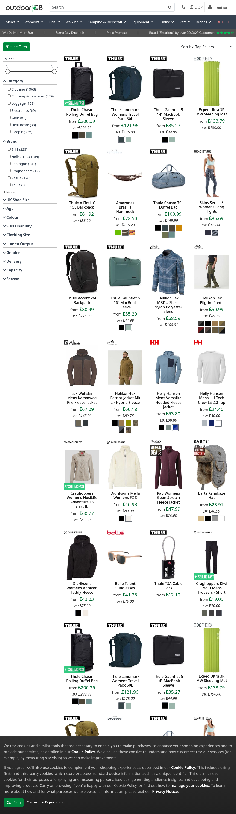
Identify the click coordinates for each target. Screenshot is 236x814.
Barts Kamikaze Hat (211, 495)
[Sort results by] (205, 46)
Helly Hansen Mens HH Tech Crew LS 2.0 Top (211, 398)
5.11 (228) (19, 149)
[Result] (9, 177)
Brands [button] (202, 22)
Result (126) (20, 178)
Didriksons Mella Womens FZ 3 (125, 495)
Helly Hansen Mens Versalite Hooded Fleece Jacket (168, 400)
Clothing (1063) (23, 89)
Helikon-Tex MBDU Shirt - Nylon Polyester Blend (169, 304)
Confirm (14, 802)
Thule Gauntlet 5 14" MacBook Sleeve (168, 114)
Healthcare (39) (23, 124)
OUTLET (222, 22)
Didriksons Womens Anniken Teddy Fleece (82, 588)
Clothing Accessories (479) (32, 96)
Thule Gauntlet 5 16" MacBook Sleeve (125, 302)
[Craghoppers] (9, 170)
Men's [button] (11, 22)
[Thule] (9, 184)
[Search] (112, 7)
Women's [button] (32, 22)
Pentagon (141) (23, 163)
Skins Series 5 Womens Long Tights (211, 207)
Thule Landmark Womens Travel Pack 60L (125, 114)
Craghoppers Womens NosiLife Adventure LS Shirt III (82, 500)
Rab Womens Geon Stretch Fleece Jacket (168, 497)
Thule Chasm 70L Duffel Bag (168, 205)
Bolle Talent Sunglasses (125, 585)
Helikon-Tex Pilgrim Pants (211, 300)
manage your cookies (190, 785)
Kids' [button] (53, 22)
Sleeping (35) (21, 131)
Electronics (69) (23, 110)
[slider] (7, 71)
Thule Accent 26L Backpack (82, 300)
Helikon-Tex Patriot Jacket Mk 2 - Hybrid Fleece (125, 398)
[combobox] (112, 7)
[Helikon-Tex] (9, 156)
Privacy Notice (165, 791)
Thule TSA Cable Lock (168, 585)
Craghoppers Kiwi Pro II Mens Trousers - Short (211, 588)
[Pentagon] (9, 163)
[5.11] (9, 149)
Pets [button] (183, 22)
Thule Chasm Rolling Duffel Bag (82, 112)
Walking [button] (72, 22)
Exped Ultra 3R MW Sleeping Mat (211, 112)
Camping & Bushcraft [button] (105, 22)
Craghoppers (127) (26, 170)
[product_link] (82, 84)
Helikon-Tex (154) (25, 156)
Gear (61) (18, 117)
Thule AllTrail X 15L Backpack (82, 205)
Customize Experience (45, 802)
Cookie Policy (83, 751)
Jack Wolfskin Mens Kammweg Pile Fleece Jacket (82, 398)
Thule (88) (19, 185)
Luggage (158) (23, 103)
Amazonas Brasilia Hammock (125, 207)
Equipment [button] (141, 22)
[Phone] (183, 8)
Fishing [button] (165, 22)
